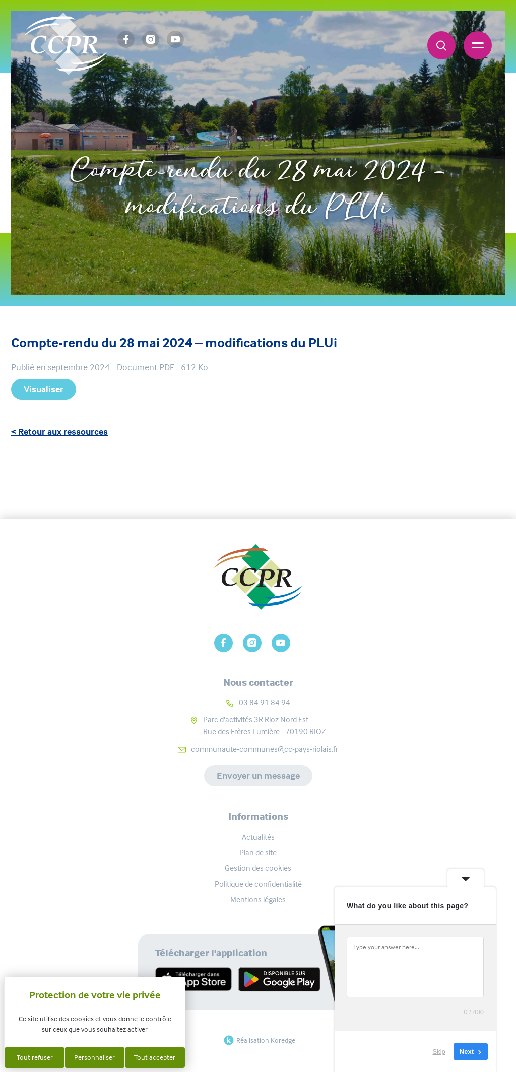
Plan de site (258, 852)
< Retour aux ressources (59, 432)
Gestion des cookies (258, 868)
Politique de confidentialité (258, 884)
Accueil (216, 137)
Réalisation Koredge (258, 1040)
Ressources (275, 137)
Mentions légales (258, 899)
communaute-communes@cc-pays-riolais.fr (264, 749)
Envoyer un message (258, 776)
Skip (439, 1051)
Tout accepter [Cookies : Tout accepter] (154, 1057)
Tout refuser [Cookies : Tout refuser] (35, 1057)
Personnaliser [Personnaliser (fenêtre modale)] (94, 1057)
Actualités (258, 837)
